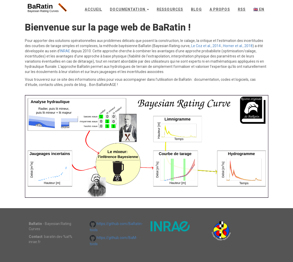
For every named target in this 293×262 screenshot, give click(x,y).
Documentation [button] (129, 9)
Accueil (93, 9)
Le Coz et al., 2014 (206, 46)
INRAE (65, 51)
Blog (196, 9)
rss (242, 9)
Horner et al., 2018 (238, 46)
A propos (220, 9)
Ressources (170, 9)
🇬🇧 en (258, 9)
